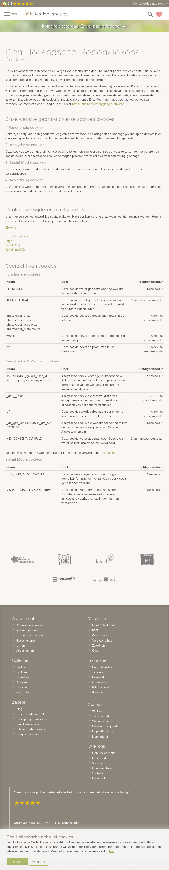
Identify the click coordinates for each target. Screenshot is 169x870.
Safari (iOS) (12, 245)
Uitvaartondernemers (30, 729)
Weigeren (38, 861)
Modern (21, 687)
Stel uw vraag (101, 721)
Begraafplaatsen (103, 667)
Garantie (98, 692)
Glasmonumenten (28, 630)
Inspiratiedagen (102, 731)
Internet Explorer (16, 236)
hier (111, 851)
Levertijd (98, 677)
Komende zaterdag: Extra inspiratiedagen (84, 26)
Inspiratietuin (101, 736)
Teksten (97, 672)
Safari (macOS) (15, 249)
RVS (95, 630)
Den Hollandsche (104, 753)
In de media (100, 758)
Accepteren (17, 861)
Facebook (99, 778)
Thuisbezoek (101, 716)
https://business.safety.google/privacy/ (98, 104)
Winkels (97, 711)
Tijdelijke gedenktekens (32, 719)
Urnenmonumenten (29, 635)
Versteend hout (102, 640)
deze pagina (107, 453)
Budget (21, 667)
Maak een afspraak (105, 726)
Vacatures (99, 763)
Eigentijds (22, 677)
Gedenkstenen (26, 640)
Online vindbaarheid (30, 714)
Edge (8, 241)
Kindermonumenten (29, 625)
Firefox (10, 232)
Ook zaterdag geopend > (150, 3)
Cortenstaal (100, 635)
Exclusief (22, 672)
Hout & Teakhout (103, 625)
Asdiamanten (25, 650)
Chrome (10, 227)
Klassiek (21, 682)
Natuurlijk (22, 692)
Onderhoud (100, 682)
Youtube (97, 773)
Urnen (20, 645)
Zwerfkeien (99, 645)
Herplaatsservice (27, 724)
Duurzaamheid (102, 768)
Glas (95, 650)
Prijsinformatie (101, 687)
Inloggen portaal (27, 734)
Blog (19, 709)
